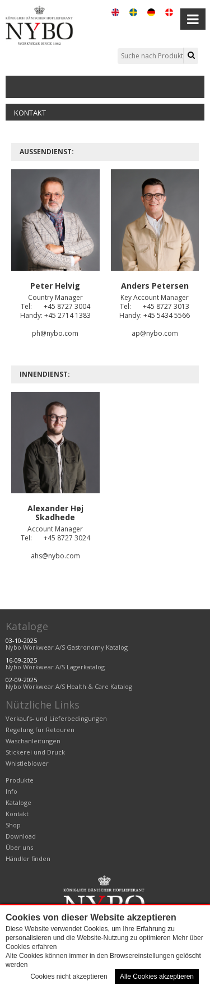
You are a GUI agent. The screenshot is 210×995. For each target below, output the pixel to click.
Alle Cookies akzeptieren (157, 976)
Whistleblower (27, 763)
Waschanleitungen (33, 741)
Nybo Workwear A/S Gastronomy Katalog (67, 647)
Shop (13, 825)
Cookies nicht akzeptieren (68, 976)
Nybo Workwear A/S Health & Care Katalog (69, 686)
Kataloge (27, 626)
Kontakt (30, 113)
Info (11, 791)
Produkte (20, 780)
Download (21, 836)
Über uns (19, 847)
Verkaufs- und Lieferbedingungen (56, 718)
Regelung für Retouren (40, 729)
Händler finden (28, 858)
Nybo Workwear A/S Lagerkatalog (55, 667)
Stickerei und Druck (35, 752)
